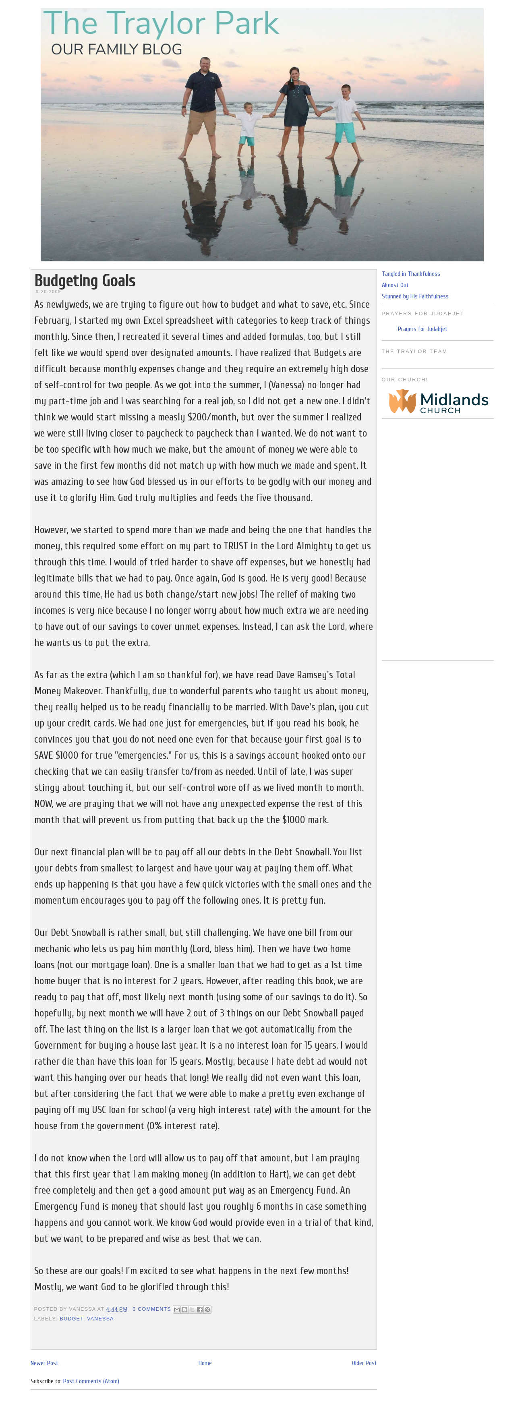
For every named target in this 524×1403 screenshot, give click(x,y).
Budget (71, 1319)
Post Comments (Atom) (91, 1381)
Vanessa (100, 1319)
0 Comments (152, 1309)
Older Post (364, 1363)
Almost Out (395, 285)
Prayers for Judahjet (422, 329)
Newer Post (44, 1363)
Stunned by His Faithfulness (415, 296)
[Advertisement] (438, 539)
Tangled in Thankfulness (411, 273)
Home (205, 1363)
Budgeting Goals (84, 281)
